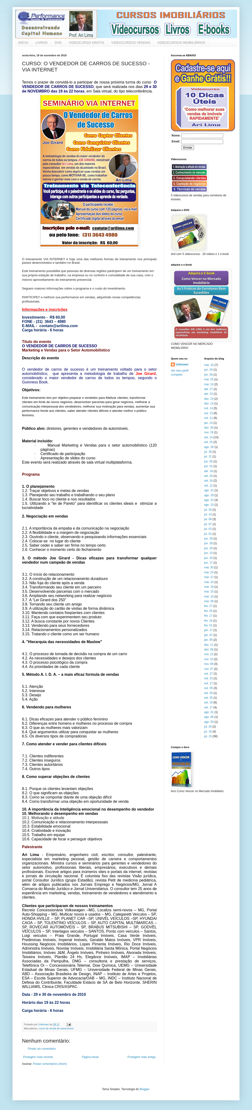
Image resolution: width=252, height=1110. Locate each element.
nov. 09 (208, 664)
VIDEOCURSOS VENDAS (130, 42)
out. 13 (208, 413)
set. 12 (208, 485)
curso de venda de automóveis (56, 1028)
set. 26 (208, 476)
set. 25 (208, 442)
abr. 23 (208, 393)
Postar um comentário (42, 1048)
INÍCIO (23, 42)
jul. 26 (208, 726)
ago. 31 (209, 490)
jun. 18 (208, 558)
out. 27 (208, 673)
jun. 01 (208, 466)
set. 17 (208, 707)
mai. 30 (208, 567)
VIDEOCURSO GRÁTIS (86, 42)
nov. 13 (208, 654)
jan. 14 (208, 423)
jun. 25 (208, 548)
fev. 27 (208, 606)
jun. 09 (208, 374)
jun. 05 (208, 461)
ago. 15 (209, 504)
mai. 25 (208, 379)
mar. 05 (209, 601)
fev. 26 (208, 611)
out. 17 (208, 683)
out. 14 (208, 408)
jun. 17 (208, 562)
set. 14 (208, 437)
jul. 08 (208, 519)
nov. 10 (208, 659)
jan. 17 (208, 630)
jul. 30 (208, 509)
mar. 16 (209, 586)
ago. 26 (209, 447)
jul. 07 (208, 524)
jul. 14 (208, 514)
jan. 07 (208, 635)
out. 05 (208, 688)
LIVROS (41, 42)
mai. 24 (208, 572)
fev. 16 (208, 620)
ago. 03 (209, 722)
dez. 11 (208, 644)
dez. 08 (208, 649)
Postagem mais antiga (141, 1057)
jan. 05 (208, 639)
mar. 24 (209, 582)
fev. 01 (208, 625)
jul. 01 (208, 533)
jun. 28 (208, 538)
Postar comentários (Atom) (50, 1064)
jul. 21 (208, 456)
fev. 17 (208, 615)
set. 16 (208, 480)
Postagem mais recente (38, 1057)
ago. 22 (209, 500)
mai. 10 (208, 384)
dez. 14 (208, 403)
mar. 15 (209, 365)
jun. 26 (208, 369)
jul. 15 (208, 736)
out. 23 (208, 678)
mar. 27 (209, 577)
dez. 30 (208, 427)
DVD (58, 42)
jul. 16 (208, 731)
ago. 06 (209, 717)
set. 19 (208, 702)
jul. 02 (208, 529)
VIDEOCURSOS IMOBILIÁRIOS (181, 42)
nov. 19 (208, 432)
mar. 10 (209, 596)
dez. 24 (208, 398)
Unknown (182, 364)
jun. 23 (208, 553)
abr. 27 (208, 389)
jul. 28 (208, 451)
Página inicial (90, 1057)
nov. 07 (208, 669)
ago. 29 (209, 495)
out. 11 (208, 418)
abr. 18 (208, 471)
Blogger (144, 1089)
